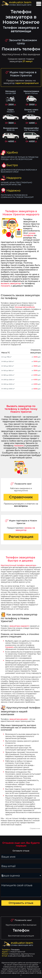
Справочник (21, 497)
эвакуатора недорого (19, 626)
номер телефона (29, 234)
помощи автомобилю (25, 307)
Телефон (21, 930)
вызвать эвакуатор (11, 283)
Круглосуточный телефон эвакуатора (18, 565)
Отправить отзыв (21, 903)
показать (5, 286)
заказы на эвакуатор (25, 529)
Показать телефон (21, 49)
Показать (15, 950)
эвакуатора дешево (18, 719)
